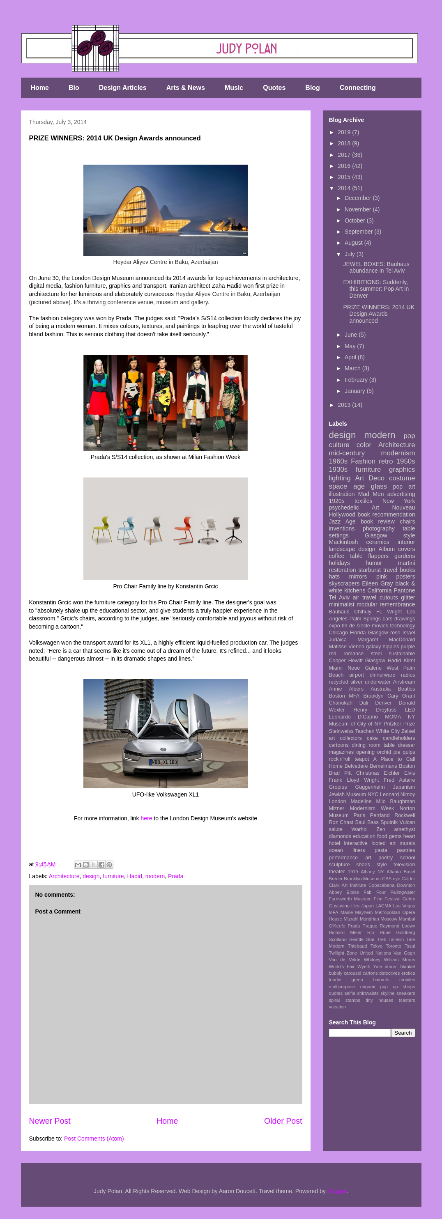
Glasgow (375, 660)
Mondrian (369, 918)
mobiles (407, 979)
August (354, 242)
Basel (409, 871)
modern (155, 876)
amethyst (404, 829)
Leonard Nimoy (397, 794)
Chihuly (362, 612)
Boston (407, 766)
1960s (338, 461)
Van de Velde (345, 959)
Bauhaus (339, 612)
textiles (364, 501)
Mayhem (364, 912)
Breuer (336, 878)
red (332, 654)
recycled (338, 682)
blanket (407, 966)
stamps (352, 1000)
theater (337, 872)
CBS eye (391, 878)
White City (388, 731)
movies (380, 626)
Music (234, 87)
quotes (336, 993)
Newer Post (50, 1120)
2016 (345, 166)
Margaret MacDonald (386, 640)
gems (395, 836)
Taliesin (396, 939)
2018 (345, 143)
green (357, 979)
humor (374, 563)
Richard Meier (345, 932)
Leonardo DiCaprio (353, 717)
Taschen (365, 731)
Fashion (363, 461)
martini (406, 563)
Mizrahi (350, 918)
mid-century (347, 453)
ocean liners (347, 850)
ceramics (377, 542)
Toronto (393, 946)
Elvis (409, 773)
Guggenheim (370, 787)
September (359, 231)
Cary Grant (401, 696)
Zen (380, 829)
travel (390, 570)
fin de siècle (356, 626)
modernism (398, 453)
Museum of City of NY (355, 724)
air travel (364, 597)
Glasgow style (390, 535)
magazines (341, 752)
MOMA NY (400, 717)
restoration (342, 570)
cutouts (389, 597)
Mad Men (371, 494)
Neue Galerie (365, 668)
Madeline (360, 801)
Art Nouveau (393, 507)
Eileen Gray (377, 583)
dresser (406, 745)
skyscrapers (344, 583)
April (351, 357)
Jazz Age (342, 521)
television (404, 865)
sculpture (339, 865)
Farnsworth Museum (350, 898)
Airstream (404, 682)
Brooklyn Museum (362, 878)
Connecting (358, 87)
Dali (363, 703)
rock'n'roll (339, 759)
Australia (381, 689)
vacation (337, 1006)
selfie (350, 993)
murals (407, 843)
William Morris (399, 959)
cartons (370, 973)
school (407, 858)
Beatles (406, 689)
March (353, 368)
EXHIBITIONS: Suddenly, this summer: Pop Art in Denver (376, 289)
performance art (350, 858)
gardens (404, 556)
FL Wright (389, 612)
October (356, 220)
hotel (334, 843)
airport (356, 675)
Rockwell (404, 815)
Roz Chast (341, 822)
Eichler (392, 773)
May (351, 346)
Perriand (380, 815)
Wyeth (364, 966)
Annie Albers (346, 689)
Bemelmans (383, 766)
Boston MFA (344, 696)
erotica (408, 973)
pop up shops (397, 986)
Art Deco (370, 478)
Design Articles (123, 87)
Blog (312, 87)
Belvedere (356, 766)
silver (356, 682)
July (351, 254)
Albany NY (372, 871)
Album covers (397, 549)
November (359, 209)
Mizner (337, 808)
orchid (384, 752)
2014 (345, 188)
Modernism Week (372, 808)
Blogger (337, 1191)
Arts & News (185, 87)
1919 (353, 871)
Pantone (404, 590)
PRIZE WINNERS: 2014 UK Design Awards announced (378, 314)
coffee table (346, 556)
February (357, 379)
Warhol (360, 829)
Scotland (338, 939)
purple (408, 647)
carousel (352, 973)
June (352, 334)
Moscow (388, 918)
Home (40, 87)
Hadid (134, 876)
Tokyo (376, 946)
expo (334, 626)
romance (353, 654)
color (364, 445)
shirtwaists (367, 993)
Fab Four (375, 892)
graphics (402, 469)
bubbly (336, 973)
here (146, 818)
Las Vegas (404, 905)
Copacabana (381, 885)
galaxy (373, 647)
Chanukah (340, 703)
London (337, 801)
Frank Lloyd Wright (354, 780)
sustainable (402, 654)
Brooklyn (374, 696)
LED (410, 710)
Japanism (404, 787)
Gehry (409, 898)
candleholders (399, 738)
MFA (333, 912)
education (364, 836)
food (382, 836)
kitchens (354, 590)
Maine (347, 912)
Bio (74, 87)
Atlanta (394, 871)
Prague (369, 925)
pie (397, 752)
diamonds (340, 836)
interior (406, 542)
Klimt (409, 660)
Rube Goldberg (397, 932)
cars (388, 619)
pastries (406, 850)
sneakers (405, 993)
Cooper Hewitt (346, 660)
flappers (378, 556)
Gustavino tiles (344, 905)
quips (409, 752)
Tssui (410, 946)
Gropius (338, 787)
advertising (401, 494)
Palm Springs (365, 619)
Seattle (356, 939)
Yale (377, 966)
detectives (389, 973)
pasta (381, 850)
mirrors (358, 576)
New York (398, 501)
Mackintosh (343, 542)
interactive (355, 843)
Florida (358, 633)
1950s (405, 461)
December (359, 198)
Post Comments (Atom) (94, 1138)
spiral (334, 1000)
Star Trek (376, 939)
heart (409, 836)
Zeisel (408, 731)
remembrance (397, 604)
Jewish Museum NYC (354, 794)
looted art (383, 843)
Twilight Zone (343, 952)
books (407, 570)
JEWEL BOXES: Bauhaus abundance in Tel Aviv (376, 267)
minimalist (342, 604)
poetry (385, 858)
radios (408, 675)
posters (405, 576)
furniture (113, 876)
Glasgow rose (384, 633)
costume (402, 478)
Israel (409, 633)
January (356, 391)
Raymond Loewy (397, 925)
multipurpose (342, 986)
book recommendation (386, 514)
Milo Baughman (395, 801)
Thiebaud (357, 946)
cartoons (339, 745)
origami (367, 986)
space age (347, 486)
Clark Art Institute (347, 885)
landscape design (352, 549)
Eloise (353, 892)
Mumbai (407, 918)
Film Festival (387, 898)
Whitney (372, 959)
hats (334, 576)
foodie (335, 979)
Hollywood (342, 514)
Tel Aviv (339, 597)
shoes (363, 865)
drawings (404, 619)
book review (378, 521)
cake (372, 738)
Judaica (338, 640)
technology (402, 626)
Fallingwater (402, 892)
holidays (339, 563)
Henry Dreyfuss (375, 710)
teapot (362, 759)
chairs (407, 521)
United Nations (375, 952)
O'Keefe (337, 925)
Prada (175, 876)
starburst (370, 570)
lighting (340, 478)
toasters (407, 1000)
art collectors (345, 738)
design (91, 876)
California (379, 590)
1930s (338, 469)
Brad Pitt (340, 773)
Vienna (356, 647)
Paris (359, 815)
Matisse (338, 647)
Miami (336, 668)
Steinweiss (341, 731)
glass (379, 486)
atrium (391, 966)
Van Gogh (404, 952)
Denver (383, 703)
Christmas (368, 773)
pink (381, 576)
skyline (387, 993)
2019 (345, 132)
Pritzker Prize (399, 724)
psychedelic (344, 507)
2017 (345, 155)
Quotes (274, 87)
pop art (404, 486)
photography (379, 528)
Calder (408, 878)
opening (365, 752)
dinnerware (382, 675)
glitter (408, 597)
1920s (337, 501)
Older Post (283, 1120)
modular (367, 604)
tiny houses (379, 1000)
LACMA (383, 905)
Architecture (64, 876)
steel (376, 654)
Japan (367, 905)
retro (386, 461)
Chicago (338, 633)
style (381, 865)
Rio (370, 932)
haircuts (381, 979)
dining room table (373, 745)
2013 (345, 405)
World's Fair (342, 966)
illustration (342, 494)
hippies (391, 647)
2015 (345, 177)
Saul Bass (367, 822)
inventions (342, 528)
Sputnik (389, 822)
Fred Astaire (399, 780)
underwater (378, 682)
